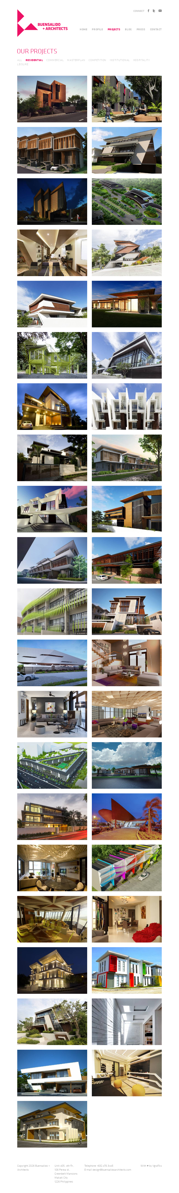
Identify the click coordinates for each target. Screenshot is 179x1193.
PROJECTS (114, 29)
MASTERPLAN (76, 60)
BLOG (128, 29)
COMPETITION (97, 60)
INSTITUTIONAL (120, 60)
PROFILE (97, 29)
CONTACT (156, 29)
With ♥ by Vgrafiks (151, 1165)
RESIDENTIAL (34, 60)
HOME (83, 29)
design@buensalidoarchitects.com (112, 1169)
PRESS (141, 29)
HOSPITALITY (141, 60)
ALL (19, 60)
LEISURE (22, 64)
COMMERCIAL (55, 60)
